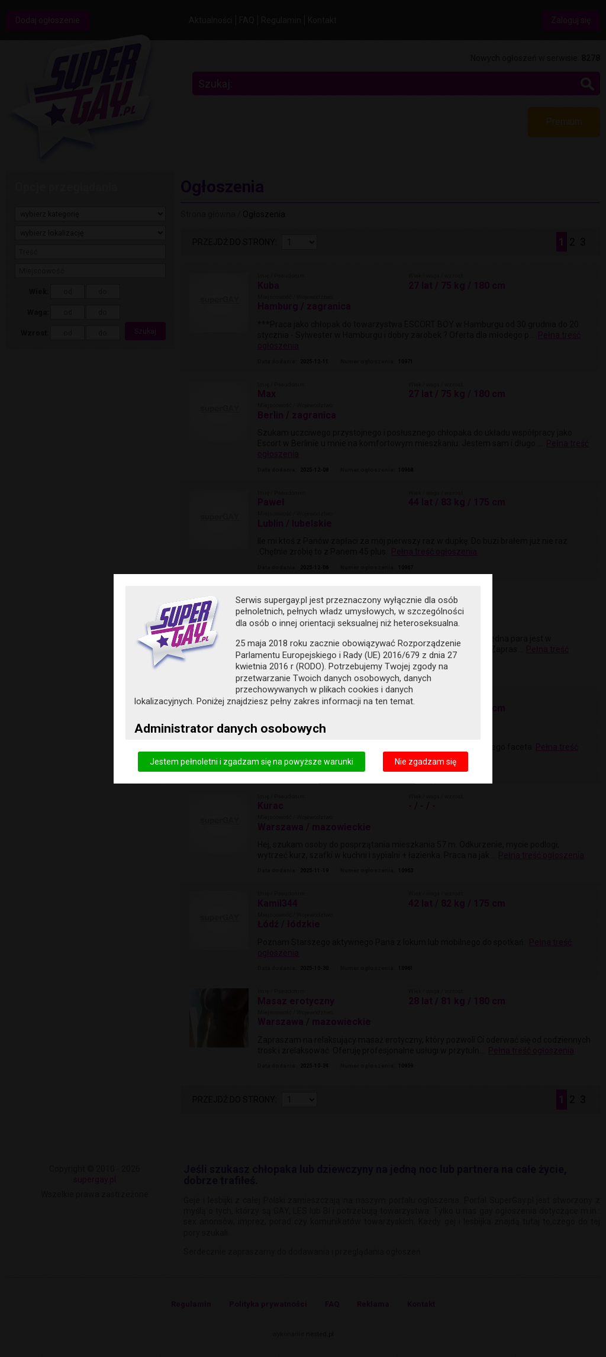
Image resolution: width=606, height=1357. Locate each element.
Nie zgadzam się (425, 761)
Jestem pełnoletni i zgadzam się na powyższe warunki (251, 761)
